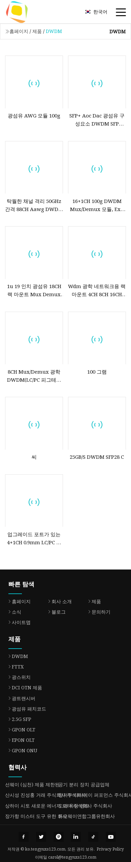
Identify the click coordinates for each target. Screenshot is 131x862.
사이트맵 (18, 622)
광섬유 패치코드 (25, 708)
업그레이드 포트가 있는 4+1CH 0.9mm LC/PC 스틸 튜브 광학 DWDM (34, 538)
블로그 (55, 612)
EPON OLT (20, 740)
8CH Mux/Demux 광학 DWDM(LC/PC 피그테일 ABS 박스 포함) (34, 376)
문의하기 (97, 612)
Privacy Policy (110, 849)
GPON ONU (21, 750)
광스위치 (18, 677)
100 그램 (97, 371)
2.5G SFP (18, 719)
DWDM (16, 656)
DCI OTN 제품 (23, 687)
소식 (13, 612)
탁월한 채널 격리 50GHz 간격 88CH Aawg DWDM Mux (34, 205)
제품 (37, 31)
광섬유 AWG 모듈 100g (34, 115)
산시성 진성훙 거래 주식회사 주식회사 (45, 795)
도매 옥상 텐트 (73, 805)
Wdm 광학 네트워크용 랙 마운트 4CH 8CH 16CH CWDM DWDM (97, 290)
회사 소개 (58, 601)
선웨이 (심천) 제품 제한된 (32, 784)
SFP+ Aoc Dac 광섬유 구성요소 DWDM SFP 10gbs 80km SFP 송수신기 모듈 (97, 120)
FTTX (14, 666)
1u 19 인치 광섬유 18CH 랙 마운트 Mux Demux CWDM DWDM (34, 290)
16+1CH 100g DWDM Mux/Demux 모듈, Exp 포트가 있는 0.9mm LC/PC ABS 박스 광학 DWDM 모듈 (97, 205)
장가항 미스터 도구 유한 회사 (36, 816)
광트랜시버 (20, 698)
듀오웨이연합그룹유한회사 (86, 816)
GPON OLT (20, 729)
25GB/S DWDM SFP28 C (97, 456)
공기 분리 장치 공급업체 (83, 784)
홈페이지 (18, 31)
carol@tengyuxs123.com (72, 857)
